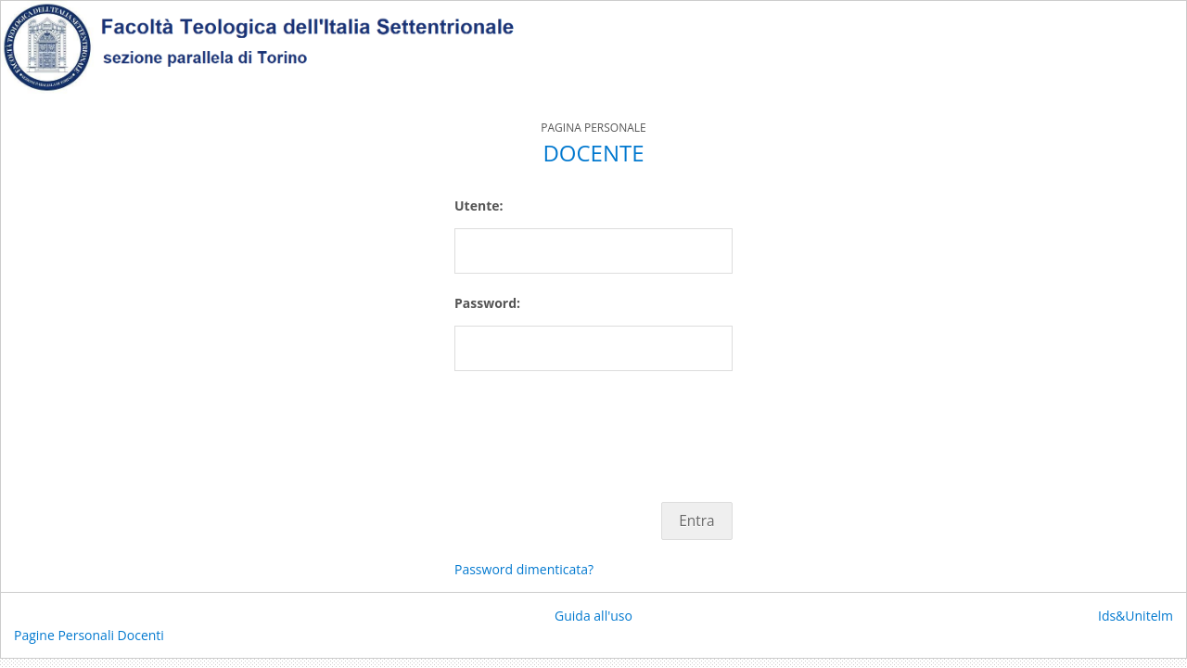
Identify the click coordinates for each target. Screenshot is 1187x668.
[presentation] (595, 427)
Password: (487, 303)
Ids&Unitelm (1135, 615)
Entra (696, 521)
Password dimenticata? (524, 569)
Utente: (478, 205)
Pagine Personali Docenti (89, 635)
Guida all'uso (593, 615)
